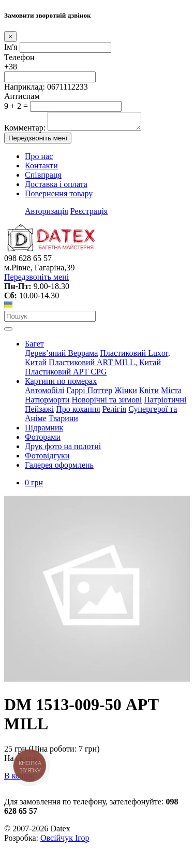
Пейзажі (39, 412)
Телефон (19, 57)
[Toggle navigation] (8, 332)
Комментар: (25, 130)
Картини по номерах (61, 384)
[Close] (10, 36)
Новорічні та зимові (106, 402)
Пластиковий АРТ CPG (66, 374)
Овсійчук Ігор (64, 841)
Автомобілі (44, 393)
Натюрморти (47, 402)
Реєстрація (89, 214)
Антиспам (22, 96)
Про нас (39, 159)
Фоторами (43, 440)
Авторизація (46, 214)
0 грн (34, 485)
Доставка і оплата (56, 187)
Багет (34, 346)
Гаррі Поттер (89, 393)
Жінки (125, 393)
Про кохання (78, 412)
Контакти (41, 168)
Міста (171, 393)
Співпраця (43, 178)
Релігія (114, 412)
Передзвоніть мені (37, 141)
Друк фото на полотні (63, 449)
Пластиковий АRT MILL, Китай (105, 365)
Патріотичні (165, 402)
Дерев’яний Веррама (61, 356)
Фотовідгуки (47, 458)
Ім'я (11, 46)
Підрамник (44, 430)
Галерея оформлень (59, 468)
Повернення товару (59, 196)
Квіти (149, 393)
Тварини (63, 421)
